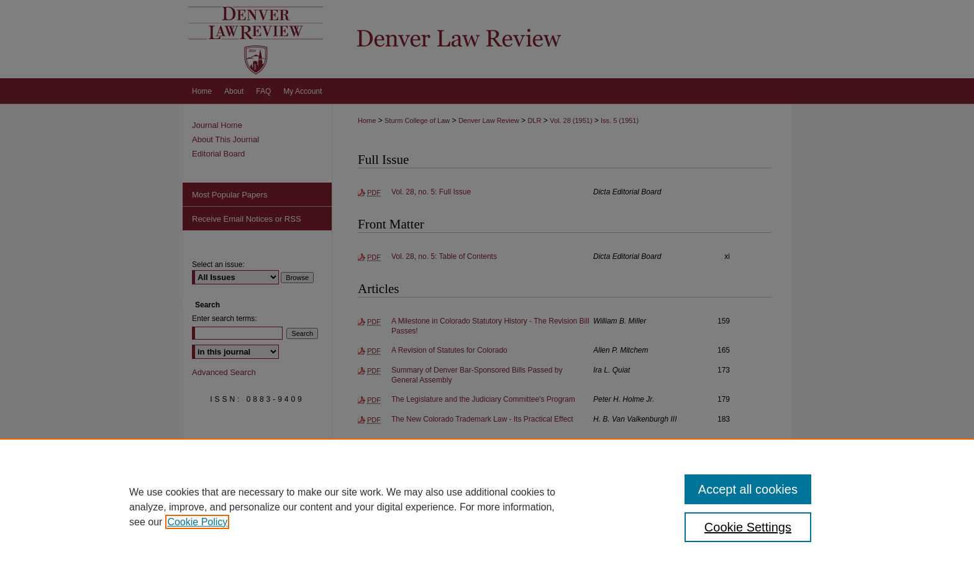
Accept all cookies (748, 489)
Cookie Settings (747, 527)
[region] (487, 506)
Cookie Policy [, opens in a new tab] (197, 522)
